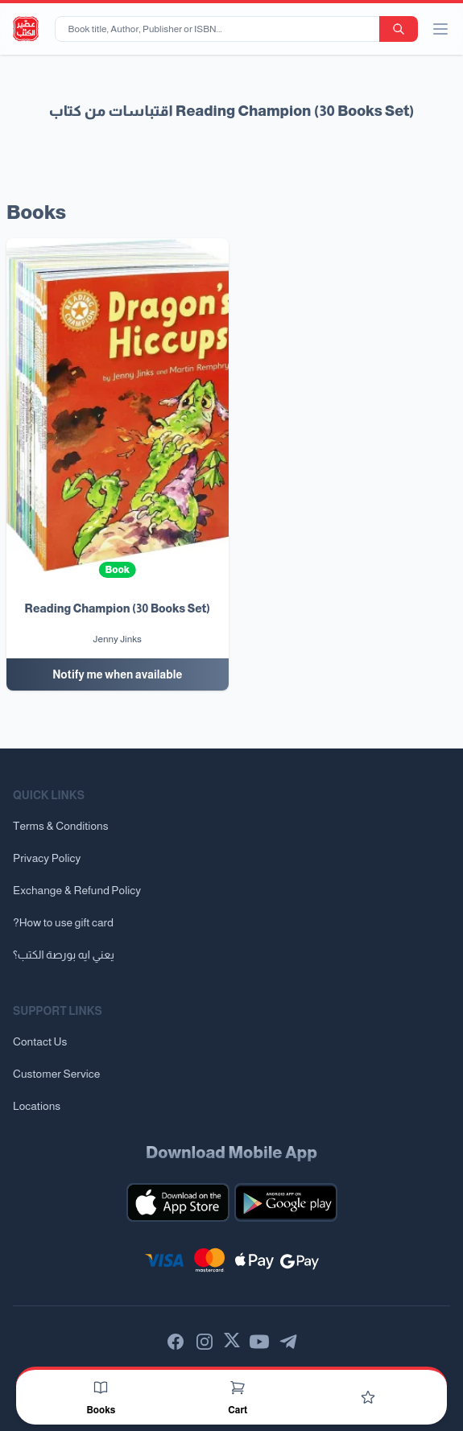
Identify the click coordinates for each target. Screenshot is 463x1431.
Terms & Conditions (61, 825)
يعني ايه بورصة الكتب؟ (63, 954)
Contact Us (40, 1041)
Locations (36, 1105)
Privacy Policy (47, 858)
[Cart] (237, 1387)
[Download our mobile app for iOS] (177, 1202)
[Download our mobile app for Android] (285, 1202)
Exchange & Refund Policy (77, 890)
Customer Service (56, 1073)
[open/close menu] (440, 29)
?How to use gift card (63, 922)
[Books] (100, 1387)
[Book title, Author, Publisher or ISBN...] (220, 29)
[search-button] (398, 29)
